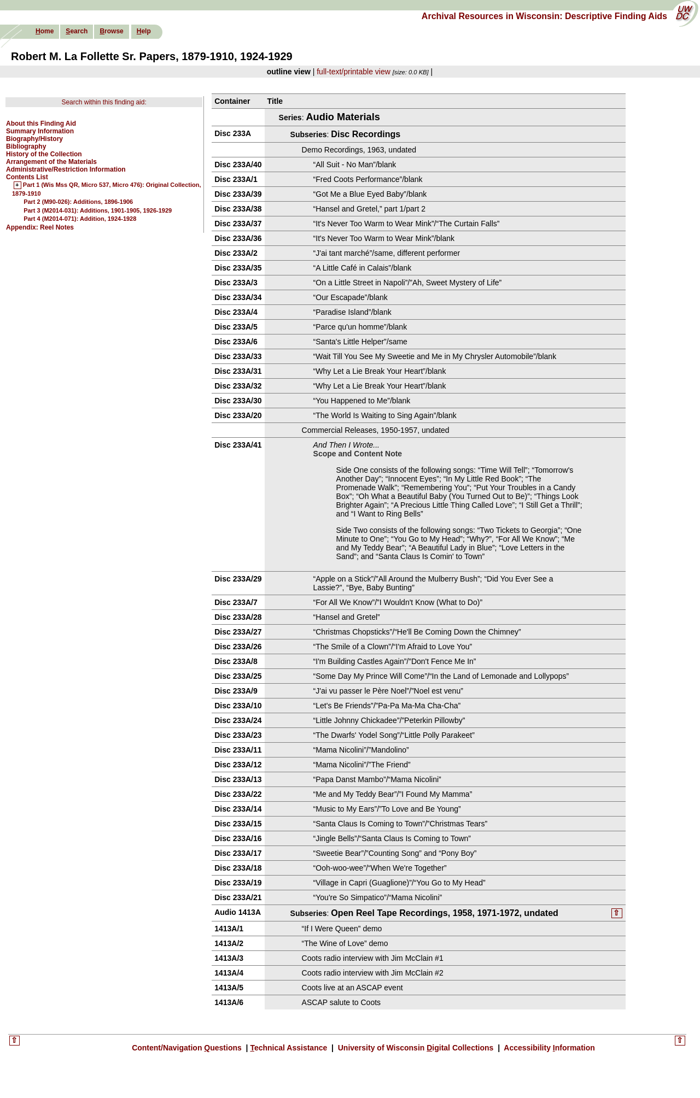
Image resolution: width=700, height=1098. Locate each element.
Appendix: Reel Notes (40, 227)
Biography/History (34, 139)
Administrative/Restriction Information (66, 169)
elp (144, 31)
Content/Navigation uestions (188, 1048)
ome (45, 31)
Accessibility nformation (548, 1048)
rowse (111, 31)
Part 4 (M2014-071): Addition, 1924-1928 (80, 218)
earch (77, 31)
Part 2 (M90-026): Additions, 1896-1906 (78, 201)
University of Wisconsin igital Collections (415, 1048)
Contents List (27, 177)
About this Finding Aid (41, 123)
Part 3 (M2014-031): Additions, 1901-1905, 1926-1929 (98, 210)
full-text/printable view (353, 71)
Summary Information (40, 131)
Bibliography (26, 146)
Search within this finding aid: (103, 102)
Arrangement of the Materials (51, 162)
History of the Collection (44, 154)
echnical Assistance (289, 1048)
